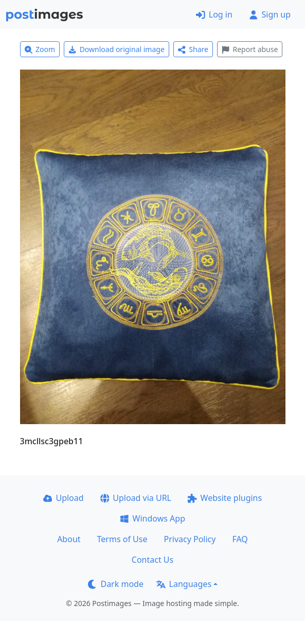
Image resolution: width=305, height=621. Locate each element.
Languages (183, 584)
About (68, 539)
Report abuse (250, 49)
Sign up (270, 14)
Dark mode (115, 584)
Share (193, 49)
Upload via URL (135, 497)
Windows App (152, 518)
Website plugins (225, 497)
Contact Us (152, 559)
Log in (214, 14)
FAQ (239, 539)
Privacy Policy (190, 539)
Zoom (40, 49)
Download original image (116, 49)
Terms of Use (122, 539)
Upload (63, 497)
